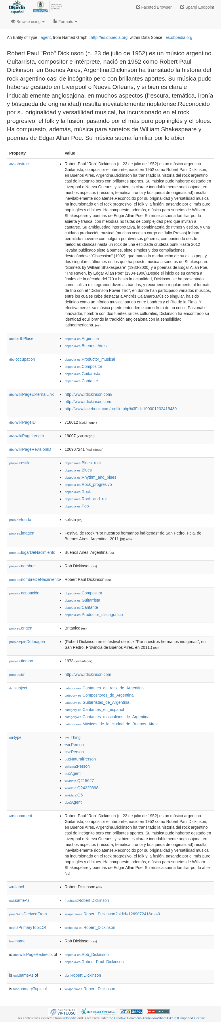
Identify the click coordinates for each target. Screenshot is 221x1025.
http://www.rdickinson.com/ (88, 394)
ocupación (24, 593)
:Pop (76, 506)
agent (46, 37)
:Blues (78, 470)
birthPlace (21, 338)
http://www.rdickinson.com (87, 401)
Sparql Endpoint (197, 7)
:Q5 (73, 795)
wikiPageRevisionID (30, 449)
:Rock (77, 491)
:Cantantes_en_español (94, 709)
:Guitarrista (82, 373)
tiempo (21, 661)
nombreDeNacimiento (34, 579)
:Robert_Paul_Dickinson (94, 961)
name (17, 941)
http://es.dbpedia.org (109, 37)
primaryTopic (27, 988)
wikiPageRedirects (33, 954)
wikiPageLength (26, 435)
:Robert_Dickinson (89, 927)
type (15, 737)
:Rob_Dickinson (86, 954)
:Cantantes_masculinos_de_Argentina (106, 716)
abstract (19, 163)
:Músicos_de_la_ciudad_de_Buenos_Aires (110, 724)
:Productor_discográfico (93, 614)
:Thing (72, 737)
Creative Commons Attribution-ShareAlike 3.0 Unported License (159, 1018)
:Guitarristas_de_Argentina (96, 702)
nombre (22, 566)
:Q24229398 (81, 788)
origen (20, 628)
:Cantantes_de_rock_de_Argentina (104, 688)
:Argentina (81, 338)
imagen (21, 533)
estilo (20, 463)
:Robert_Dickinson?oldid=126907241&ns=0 (112, 914)
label (16, 887)
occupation (22, 359)
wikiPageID (22, 422)
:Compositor (83, 366)
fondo (20, 519)
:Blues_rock (83, 463)
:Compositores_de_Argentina (99, 695)
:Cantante (81, 381)
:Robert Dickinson (86, 900)
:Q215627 (79, 780)
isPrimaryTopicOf (27, 927)
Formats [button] (65, 21)
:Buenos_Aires (85, 345)
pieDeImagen (27, 641)
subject (18, 688)
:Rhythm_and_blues (90, 477)
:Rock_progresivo (88, 484)
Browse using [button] (28, 21)
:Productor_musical (89, 359)
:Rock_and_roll (85, 499)
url (17, 674)
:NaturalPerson (80, 759)
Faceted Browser (154, 7)
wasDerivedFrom (28, 914)
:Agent (72, 773)
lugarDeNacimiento (32, 552)
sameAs (19, 900)
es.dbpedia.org (179, 37)
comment (20, 815)
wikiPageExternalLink (31, 394)
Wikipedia (69, 1018)
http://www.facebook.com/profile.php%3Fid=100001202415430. (121, 408)
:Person (74, 744)
